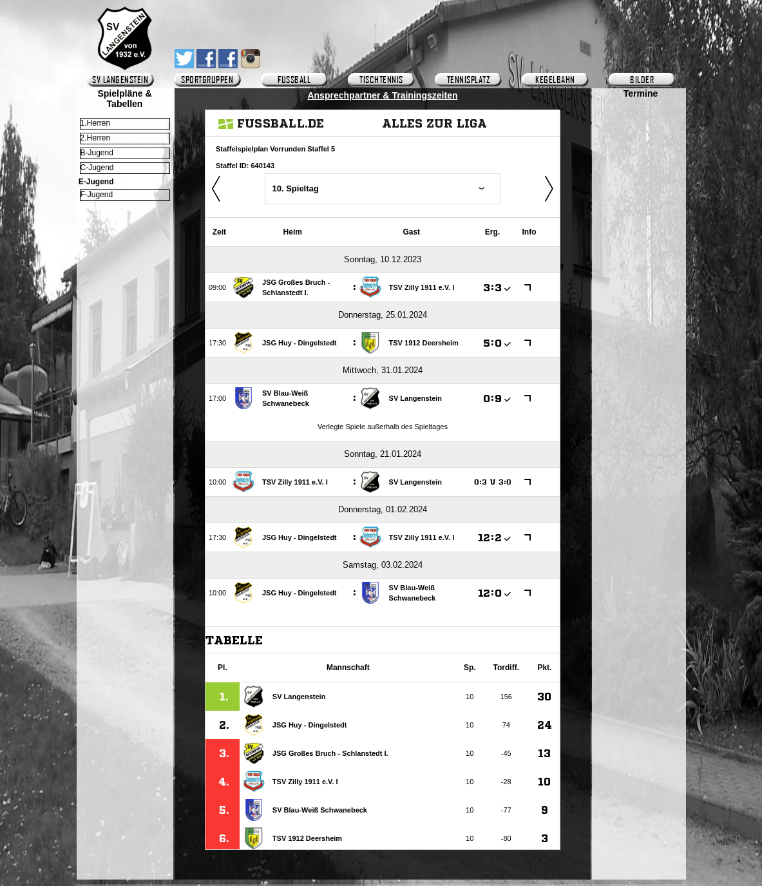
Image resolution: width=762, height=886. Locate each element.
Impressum (383, 876)
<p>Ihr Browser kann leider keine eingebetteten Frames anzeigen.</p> (640, 475)
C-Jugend (97, 167)
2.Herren (96, 137)
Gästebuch (321, 876)
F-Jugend (97, 194)
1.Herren (96, 123)
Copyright (443, 876)
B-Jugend (97, 152)
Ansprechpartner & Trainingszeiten (382, 95)
